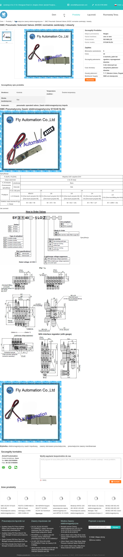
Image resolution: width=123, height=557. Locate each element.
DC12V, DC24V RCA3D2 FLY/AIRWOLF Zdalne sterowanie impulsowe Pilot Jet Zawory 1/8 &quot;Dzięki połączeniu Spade (42, 529)
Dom (54, 15)
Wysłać (115, 527)
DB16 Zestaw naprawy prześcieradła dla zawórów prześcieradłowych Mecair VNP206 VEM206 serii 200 (44, 549)
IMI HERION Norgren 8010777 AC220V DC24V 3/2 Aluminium (43, 508)
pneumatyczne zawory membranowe (82, 446)
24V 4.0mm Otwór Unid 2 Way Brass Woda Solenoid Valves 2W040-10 (73, 547)
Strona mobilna (95, 540)
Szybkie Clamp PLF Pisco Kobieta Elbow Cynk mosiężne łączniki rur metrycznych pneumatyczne (13, 528)
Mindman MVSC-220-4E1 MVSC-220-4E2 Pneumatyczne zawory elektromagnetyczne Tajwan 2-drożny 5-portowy (78, 512)
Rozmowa (90, 80)
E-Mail (91, 537)
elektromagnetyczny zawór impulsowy (23, 446)
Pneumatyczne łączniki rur (13, 521)
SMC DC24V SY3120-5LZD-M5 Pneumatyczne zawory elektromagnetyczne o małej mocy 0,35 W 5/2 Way (8, 512)
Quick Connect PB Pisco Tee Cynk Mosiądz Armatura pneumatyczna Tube (14, 540)
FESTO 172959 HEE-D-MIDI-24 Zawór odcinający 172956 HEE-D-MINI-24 (26, 509)
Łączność (91, 15)
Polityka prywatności (23, 555)
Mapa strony (100, 537)
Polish (120, 5)
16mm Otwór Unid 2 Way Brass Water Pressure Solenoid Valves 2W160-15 (73, 542)
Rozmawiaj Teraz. (111, 15)
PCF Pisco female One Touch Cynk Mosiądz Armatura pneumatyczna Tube (14, 545)
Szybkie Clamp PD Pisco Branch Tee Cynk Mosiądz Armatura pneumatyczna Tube (15, 535)
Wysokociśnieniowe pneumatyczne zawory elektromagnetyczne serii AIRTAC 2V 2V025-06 (61, 511)
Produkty (76, 15)
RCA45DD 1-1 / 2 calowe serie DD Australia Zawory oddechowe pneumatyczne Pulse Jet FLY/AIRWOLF (44, 536)
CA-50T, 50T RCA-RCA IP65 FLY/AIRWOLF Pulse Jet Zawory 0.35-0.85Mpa (44, 543)
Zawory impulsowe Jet (41, 521)
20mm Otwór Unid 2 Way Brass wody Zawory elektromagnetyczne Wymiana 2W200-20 (73, 536)
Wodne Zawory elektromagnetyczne (69, 522)
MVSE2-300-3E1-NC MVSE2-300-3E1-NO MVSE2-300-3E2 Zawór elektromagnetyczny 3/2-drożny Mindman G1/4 (113, 512)
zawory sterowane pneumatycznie (53, 446)
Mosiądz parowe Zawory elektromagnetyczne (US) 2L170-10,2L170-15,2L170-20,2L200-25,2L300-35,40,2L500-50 (72, 529)
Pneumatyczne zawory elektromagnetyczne (28, 21)
